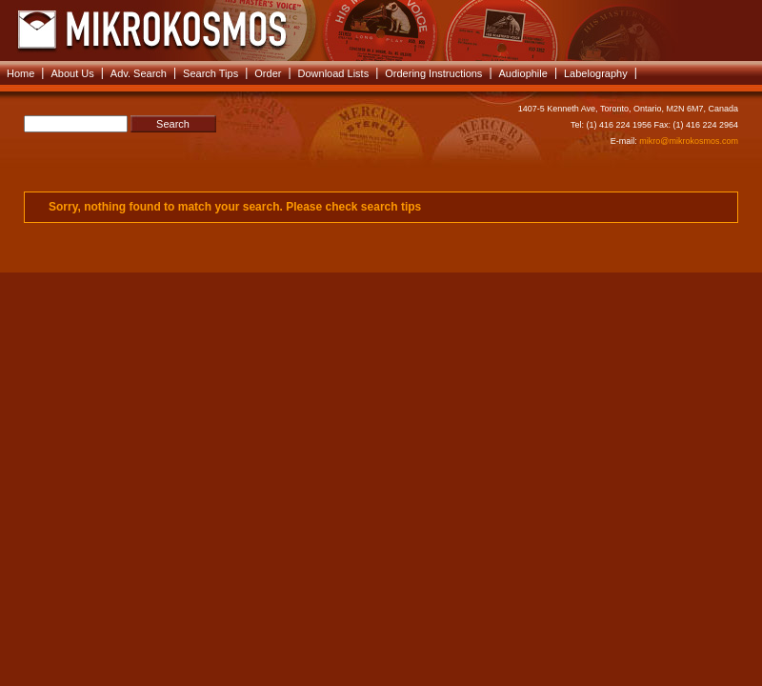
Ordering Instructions (433, 73)
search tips (391, 206)
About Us (71, 73)
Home (20, 73)
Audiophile (523, 73)
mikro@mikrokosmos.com (688, 141)
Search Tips (210, 73)
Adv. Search (138, 73)
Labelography (596, 73)
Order (267, 73)
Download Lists (334, 73)
